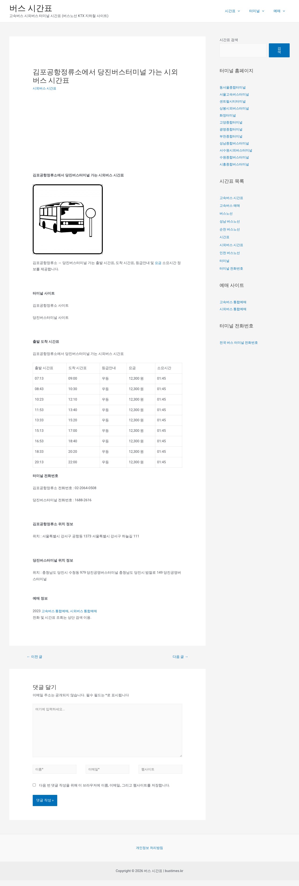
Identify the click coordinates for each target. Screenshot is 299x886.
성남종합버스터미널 (235, 143)
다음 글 (179, 657)
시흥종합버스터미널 (235, 164)
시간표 (238, 11)
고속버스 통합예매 (56, 611)
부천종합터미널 (232, 136)
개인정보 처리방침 (149, 853)
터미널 (260, 11)
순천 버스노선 (231, 229)
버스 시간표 (30, 8)
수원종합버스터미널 (235, 157)
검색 (279, 50)
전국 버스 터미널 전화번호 (240, 342)
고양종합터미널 (232, 122)
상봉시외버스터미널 (235, 108)
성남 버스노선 (231, 221)
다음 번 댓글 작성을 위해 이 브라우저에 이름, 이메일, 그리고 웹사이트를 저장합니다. (104, 791)
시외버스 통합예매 (86, 611)
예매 (280, 11)
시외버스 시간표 (45, 88)
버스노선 (227, 213)
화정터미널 (228, 115)
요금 (158, 263)
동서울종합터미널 (234, 87)
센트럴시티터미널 (234, 101)
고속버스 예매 (231, 205)
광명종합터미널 (232, 129)
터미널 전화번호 (232, 268)
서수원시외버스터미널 (237, 150)
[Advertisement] (72, 130)
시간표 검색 (229, 40)
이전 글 (35, 657)
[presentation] (243, 11)
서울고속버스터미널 (235, 94)
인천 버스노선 (231, 253)
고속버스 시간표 (232, 198)
